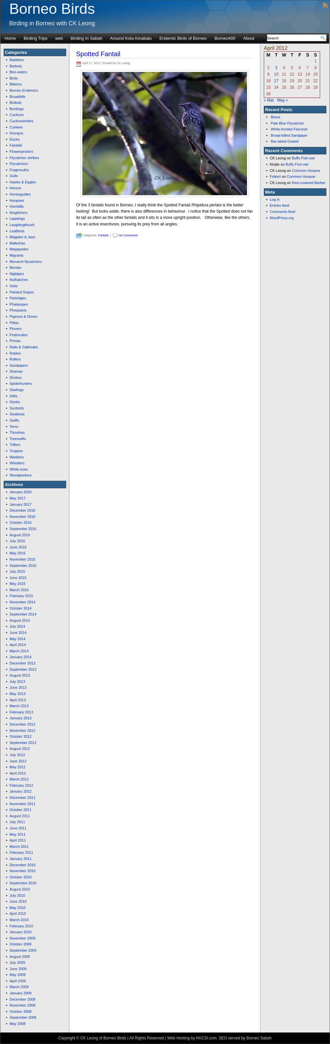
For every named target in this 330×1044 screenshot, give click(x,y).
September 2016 (23, 529)
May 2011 (17, 834)
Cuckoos (17, 115)
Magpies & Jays (22, 237)
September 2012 (23, 743)
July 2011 (17, 822)
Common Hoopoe (306, 171)
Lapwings (17, 218)
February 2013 (21, 712)
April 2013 (18, 700)
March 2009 (19, 987)
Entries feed (279, 205)
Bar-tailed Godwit (284, 141)
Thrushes (17, 432)
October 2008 (21, 1011)
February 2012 (21, 785)
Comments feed (282, 212)
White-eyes (19, 469)
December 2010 (22, 865)
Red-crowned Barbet (308, 183)
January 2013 (21, 718)
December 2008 (22, 999)
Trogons (16, 451)
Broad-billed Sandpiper (289, 135)
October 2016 (21, 522)
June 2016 (18, 547)
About (248, 38)
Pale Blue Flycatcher (287, 123)
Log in (275, 199)
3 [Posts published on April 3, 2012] (276, 67)
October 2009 (21, 944)
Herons (15, 188)
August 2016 (20, 535)
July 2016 (17, 541)
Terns (14, 427)
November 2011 (22, 804)
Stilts (13, 396)
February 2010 (21, 926)
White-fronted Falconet (289, 129)
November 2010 (22, 871)
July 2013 (17, 682)
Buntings (17, 109)
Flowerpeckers (21, 151)
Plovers (16, 329)
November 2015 (22, 559)
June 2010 (18, 901)
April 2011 (18, 840)
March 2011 (19, 846)
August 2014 (20, 620)
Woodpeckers (21, 475)
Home (10, 38)
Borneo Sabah (259, 1038)
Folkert (275, 176)
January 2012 (21, 791)
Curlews (16, 127)
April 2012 (18, 773)
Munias (15, 267)
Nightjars (17, 274)
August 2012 (20, 749)
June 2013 (18, 687)
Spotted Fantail (98, 54)
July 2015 (17, 571)
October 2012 (21, 736)
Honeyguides (20, 194)
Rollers (15, 359)
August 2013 (20, 675)
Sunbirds (17, 408)
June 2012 (18, 761)
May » (282, 100)
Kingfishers (18, 213)
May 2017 (17, 498)
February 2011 (21, 852)
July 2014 (17, 626)
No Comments (128, 235)
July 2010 (17, 895)
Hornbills (17, 206)
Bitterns (16, 84)
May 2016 (17, 553)
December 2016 (22, 510)
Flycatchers (19, 164)
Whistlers (17, 463)
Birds (14, 78)
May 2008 (17, 1024)
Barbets (16, 66)
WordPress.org (282, 218)
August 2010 (20, 889)
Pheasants (18, 310)
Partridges (18, 298)
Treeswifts (18, 439)
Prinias (15, 341)
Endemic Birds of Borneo (183, 38)
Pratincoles (18, 335)
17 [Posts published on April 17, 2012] (276, 81)
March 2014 (19, 651)
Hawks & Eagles (23, 182)
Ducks (15, 139)
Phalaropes (19, 304)
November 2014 (22, 602)
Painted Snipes (22, 292)
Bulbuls (15, 102)
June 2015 (18, 578)
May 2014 (17, 639)
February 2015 (21, 596)
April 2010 (18, 914)
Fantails (16, 145)
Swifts (14, 420)
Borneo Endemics (24, 90)
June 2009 (18, 969)
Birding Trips (35, 38)
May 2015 (17, 584)
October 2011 (21, 810)
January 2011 (21, 859)
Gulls (14, 176)
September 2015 (23, 566)
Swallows (17, 414)
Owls (13, 286)
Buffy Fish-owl (303, 158)
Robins (15, 353)
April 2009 (18, 981)
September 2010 (23, 883)
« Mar (269, 100)
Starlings (17, 390)
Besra (275, 117)
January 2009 (21, 993)
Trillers (15, 445)
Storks (15, 402)
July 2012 (17, 755)
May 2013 (17, 694)
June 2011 (18, 828)
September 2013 (23, 669)
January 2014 (21, 657)
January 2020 (21, 492)
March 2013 (19, 706)
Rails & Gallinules (24, 347)
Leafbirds (17, 231)
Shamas (16, 371)
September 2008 (23, 1017)
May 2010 (17, 908)
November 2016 (22, 517)
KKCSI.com (206, 1038)
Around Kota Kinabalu (130, 38)
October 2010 (21, 877)
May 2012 (17, 767)
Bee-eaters (18, 72)
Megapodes (19, 249)
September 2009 (23, 950)
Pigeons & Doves (23, 316)
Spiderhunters (21, 383)
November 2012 (22, 730)
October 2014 (21, 608)
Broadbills (17, 97)
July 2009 (17, 962)
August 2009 (20, 957)
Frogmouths (19, 170)
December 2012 (22, 724)
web (59, 38)
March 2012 (19, 779)
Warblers (17, 457)
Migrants (16, 255)
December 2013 (22, 663)
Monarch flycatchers (26, 262)
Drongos (16, 133)
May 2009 (17, 975)
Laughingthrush (22, 225)
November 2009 (22, 938)
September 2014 (23, 614)
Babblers (17, 60)
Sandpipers (19, 365)
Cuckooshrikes (21, 121)
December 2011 (22, 798)
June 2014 (18, 633)
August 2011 (20, 816)
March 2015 (19, 590)
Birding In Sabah (86, 38)
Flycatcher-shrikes (24, 158)
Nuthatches (19, 280)
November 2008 (22, 1005)
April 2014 (18, 645)
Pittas (14, 323)
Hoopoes (17, 200)
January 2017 (21, 504)
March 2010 (19, 920)
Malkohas (17, 243)
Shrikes (16, 378)
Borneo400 (224, 38)
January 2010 (21, 932)
